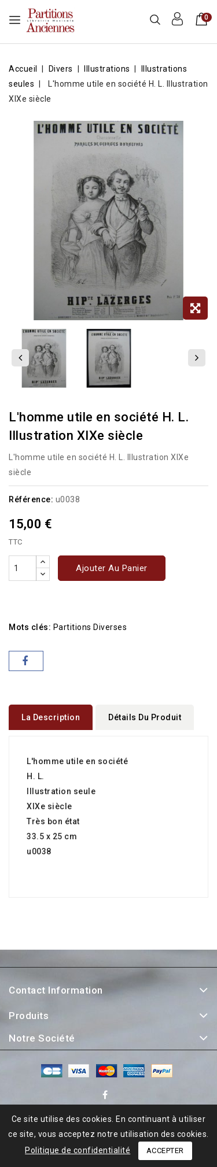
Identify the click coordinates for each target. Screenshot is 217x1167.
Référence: (31, 499)
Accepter (165, 1150)
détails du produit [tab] (144, 717)
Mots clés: (30, 627)
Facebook (106, 1096)
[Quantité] (22, 568)
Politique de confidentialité (77, 1150)
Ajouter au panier (112, 568)
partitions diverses (90, 627)
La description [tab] (50, 717)
